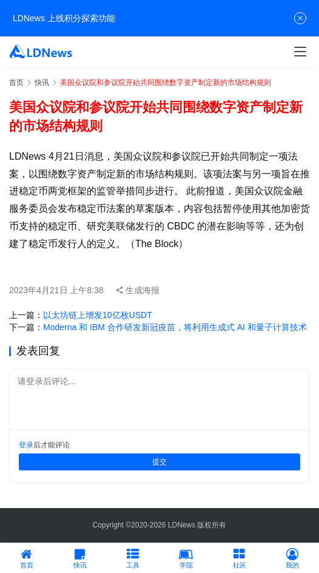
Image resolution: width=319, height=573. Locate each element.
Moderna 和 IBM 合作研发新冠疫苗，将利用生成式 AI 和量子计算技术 (175, 327)
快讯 (42, 82)
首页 (16, 82)
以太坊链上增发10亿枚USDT (97, 315)
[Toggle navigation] (300, 52)
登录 (26, 445)
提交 (159, 462)
